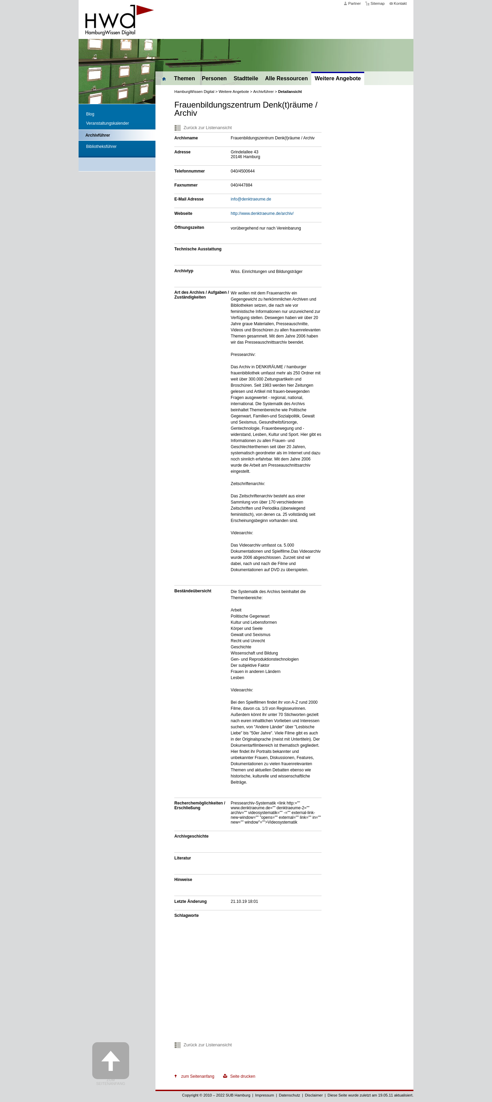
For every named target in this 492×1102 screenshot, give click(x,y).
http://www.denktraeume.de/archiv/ (262, 213)
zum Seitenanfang (197, 1076)
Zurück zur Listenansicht (207, 127)
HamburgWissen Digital (194, 91)
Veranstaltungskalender (107, 123)
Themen (184, 78)
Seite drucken (242, 1076)
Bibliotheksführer (101, 146)
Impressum (264, 1095)
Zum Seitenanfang (110, 1082)
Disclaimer (314, 1095)
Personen (214, 78)
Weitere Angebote (338, 78)
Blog (90, 114)
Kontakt (400, 3)
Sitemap (378, 3)
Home (162, 77)
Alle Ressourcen (286, 78)
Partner (354, 3)
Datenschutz (289, 1095)
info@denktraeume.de (251, 199)
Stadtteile (246, 78)
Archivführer (97, 135)
